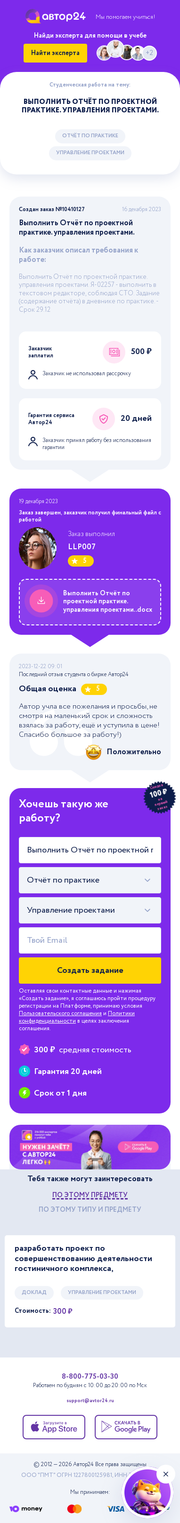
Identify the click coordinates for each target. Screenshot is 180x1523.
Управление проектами (90, 153)
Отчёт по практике (90, 136)
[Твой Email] (90, 940)
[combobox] (90, 880)
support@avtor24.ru (90, 1401)
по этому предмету (90, 1195)
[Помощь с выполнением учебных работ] (90, 1147)
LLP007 (82, 547)
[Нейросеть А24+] (147, 1492)
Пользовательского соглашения (60, 1014)
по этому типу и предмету (90, 1210)
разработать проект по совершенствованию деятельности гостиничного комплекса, (83, 1259)
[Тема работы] (90, 850)
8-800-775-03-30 (90, 1377)
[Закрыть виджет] (165, 1474)
